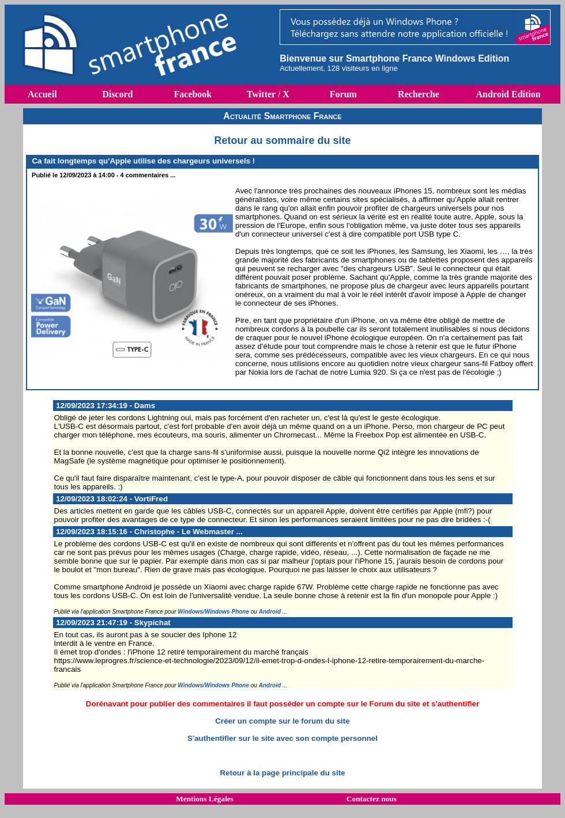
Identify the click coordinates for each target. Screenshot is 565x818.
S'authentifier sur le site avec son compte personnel (282, 738)
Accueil (42, 94)
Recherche (418, 94)
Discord (117, 94)
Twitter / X (268, 94)
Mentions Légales (204, 798)
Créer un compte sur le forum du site (282, 721)
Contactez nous (371, 798)
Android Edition (508, 94)
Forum (343, 94)
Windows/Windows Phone (213, 611)
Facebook (193, 94)
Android (270, 611)
